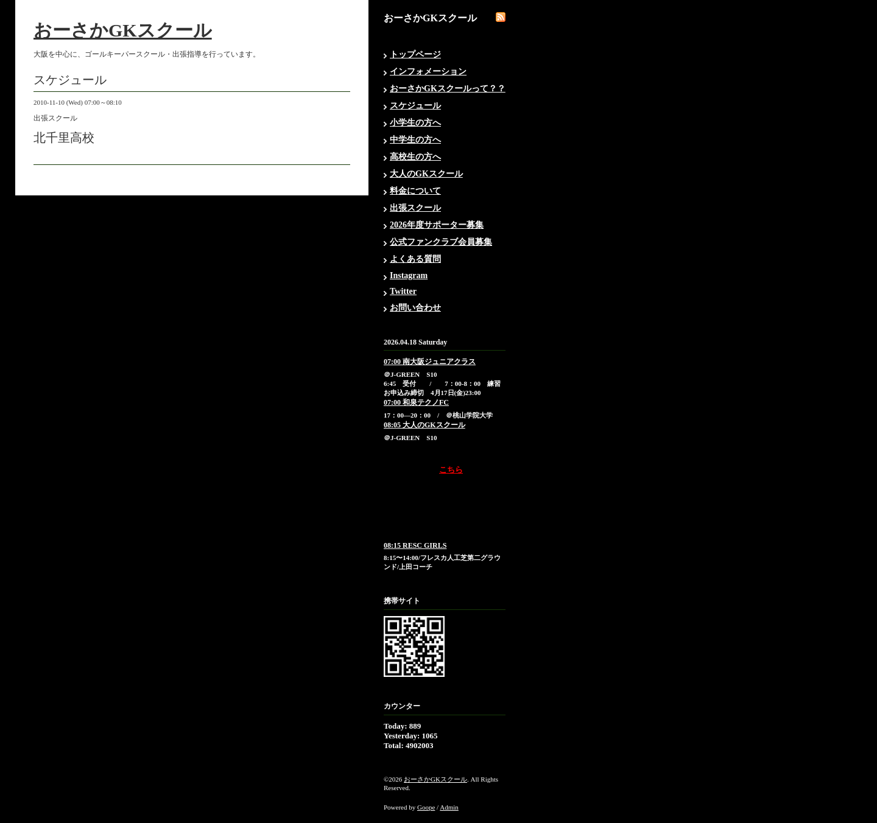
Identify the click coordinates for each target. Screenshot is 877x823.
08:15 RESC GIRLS (415, 545)
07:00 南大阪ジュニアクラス (430, 361)
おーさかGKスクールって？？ (447, 88)
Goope (426, 807)
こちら (451, 469)
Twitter (403, 291)
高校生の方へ (415, 156)
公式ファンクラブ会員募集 (441, 242)
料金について (415, 190)
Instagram (409, 275)
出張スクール (415, 207)
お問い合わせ (415, 307)
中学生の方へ (415, 139)
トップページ (415, 54)
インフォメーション (428, 71)
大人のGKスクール (426, 173)
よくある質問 (415, 259)
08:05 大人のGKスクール (424, 425)
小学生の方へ (415, 122)
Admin (449, 807)
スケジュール (415, 105)
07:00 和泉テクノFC (416, 402)
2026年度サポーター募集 (437, 224)
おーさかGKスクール (122, 30)
